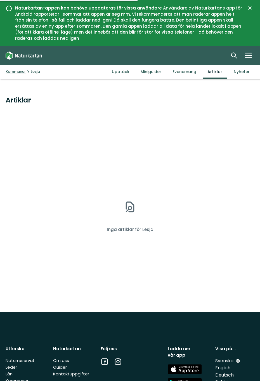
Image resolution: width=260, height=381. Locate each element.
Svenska (225, 360)
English (222, 367)
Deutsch (224, 375)
